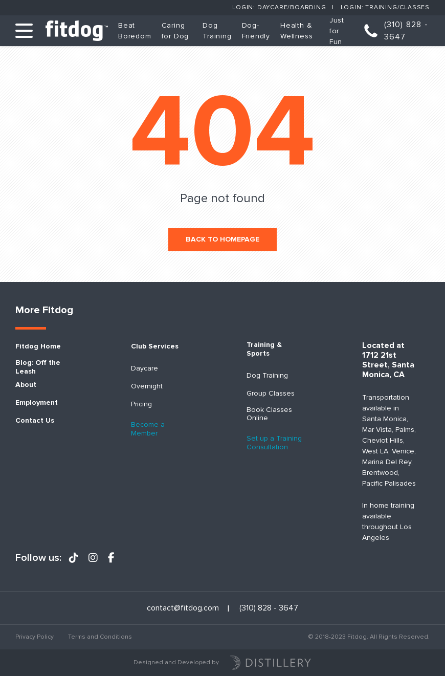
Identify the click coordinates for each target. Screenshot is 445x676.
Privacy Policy (34, 637)
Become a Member (148, 429)
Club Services (155, 346)
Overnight (147, 386)
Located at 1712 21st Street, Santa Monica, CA (388, 360)
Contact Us (34, 421)
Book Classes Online (269, 414)
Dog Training (267, 376)
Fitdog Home (38, 346)
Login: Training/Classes (385, 7)
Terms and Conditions (100, 637)
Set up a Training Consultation (274, 442)
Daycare (144, 368)
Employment (36, 403)
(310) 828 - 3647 (406, 30)
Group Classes (271, 393)
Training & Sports (264, 349)
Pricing (141, 404)
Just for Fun (336, 31)
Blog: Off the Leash (37, 367)
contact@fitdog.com (183, 608)
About (25, 385)
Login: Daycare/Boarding (279, 7)
